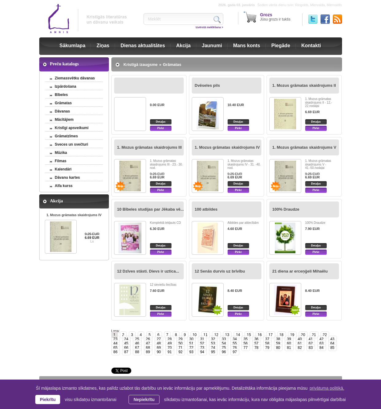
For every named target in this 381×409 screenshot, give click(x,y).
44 (115, 343)
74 (213, 348)
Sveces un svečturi (71, 144)
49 (169, 343)
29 (181, 339)
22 (325, 335)
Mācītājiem (64, 119)
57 (256, 343)
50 (181, 343)
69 (159, 348)
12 (216, 335)
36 (256, 339)
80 (278, 348)
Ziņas (103, 45)
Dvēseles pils (207, 85)
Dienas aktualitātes (143, 45)
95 (213, 352)
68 (148, 348)
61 (300, 343)
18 (281, 335)
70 (169, 348)
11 (205, 335)
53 (213, 343)
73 (202, 348)
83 (311, 348)
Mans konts (246, 45)
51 (191, 343)
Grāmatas (63, 103)
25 (137, 339)
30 (191, 339)
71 (181, 348)
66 (126, 348)
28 (169, 339)
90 (159, 352)
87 (126, 352)
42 (321, 339)
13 (227, 335)
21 (314, 335)
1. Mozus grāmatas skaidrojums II (304, 85)
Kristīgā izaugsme (141, 64)
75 (224, 348)
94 (202, 352)
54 (224, 343)
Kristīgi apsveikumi (72, 128)
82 (300, 348)
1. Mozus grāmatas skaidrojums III (149, 147)
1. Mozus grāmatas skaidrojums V (304, 147)
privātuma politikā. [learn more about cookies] (327, 388)
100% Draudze (285, 209)
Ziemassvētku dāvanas (75, 78)
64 (332, 343)
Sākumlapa (72, 45)
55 (235, 343)
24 (126, 339)
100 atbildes (206, 209)
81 (289, 348)
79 (267, 348)
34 (235, 339)
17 (270, 335)
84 (321, 348)
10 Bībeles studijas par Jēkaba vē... (150, 209)
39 (289, 339)
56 (246, 343)
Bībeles (61, 95)
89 (148, 352)
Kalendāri (63, 169)
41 (311, 339)
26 (148, 339)
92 (181, 352)
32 (213, 339)
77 (246, 348)
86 (115, 352)
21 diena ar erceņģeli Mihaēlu (300, 271)
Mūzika (61, 153)
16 (260, 335)
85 (332, 348)
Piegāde (280, 45)
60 (289, 343)
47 (148, 343)
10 (195, 335)
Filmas (61, 161)
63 (321, 343)
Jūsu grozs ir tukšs (275, 16)
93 (191, 352)
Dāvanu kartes (67, 177)
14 (238, 335)
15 (249, 335)
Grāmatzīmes (66, 136)
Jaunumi (212, 45)
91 (169, 352)
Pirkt (160, 128)
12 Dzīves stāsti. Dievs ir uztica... (148, 271)
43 (332, 339)
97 (235, 352)
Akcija (183, 45)
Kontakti (311, 45)
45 (126, 343)
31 (202, 339)
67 (137, 348)
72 (191, 348)
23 (115, 339)
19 (292, 335)
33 (224, 339)
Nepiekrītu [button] (143, 399)
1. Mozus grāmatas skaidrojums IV (74, 215)
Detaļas (161, 121)
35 (246, 339)
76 (235, 348)
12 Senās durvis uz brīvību (220, 271)
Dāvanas (62, 111)
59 (278, 343)
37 (267, 339)
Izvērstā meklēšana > (209, 27)
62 (311, 343)
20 (303, 335)
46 (137, 343)
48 (159, 343)
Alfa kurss (64, 186)
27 (159, 339)
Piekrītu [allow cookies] (48, 399)
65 (115, 348)
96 (224, 352)
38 (278, 339)
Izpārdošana (65, 86)
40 (300, 339)
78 (256, 348)
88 (137, 352)
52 (202, 343)
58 (267, 343)
